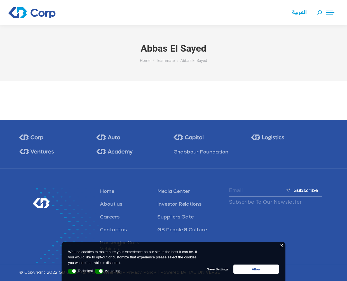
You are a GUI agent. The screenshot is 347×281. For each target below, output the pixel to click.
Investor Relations (179, 204)
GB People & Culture (182, 230)
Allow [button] (256, 269)
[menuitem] (299, 12)
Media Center (173, 191)
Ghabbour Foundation (201, 152)
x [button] (281, 245)
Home (107, 191)
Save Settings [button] (218, 269)
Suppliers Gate (175, 217)
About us (111, 204)
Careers (109, 217)
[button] (72, 271)
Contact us (113, 230)
